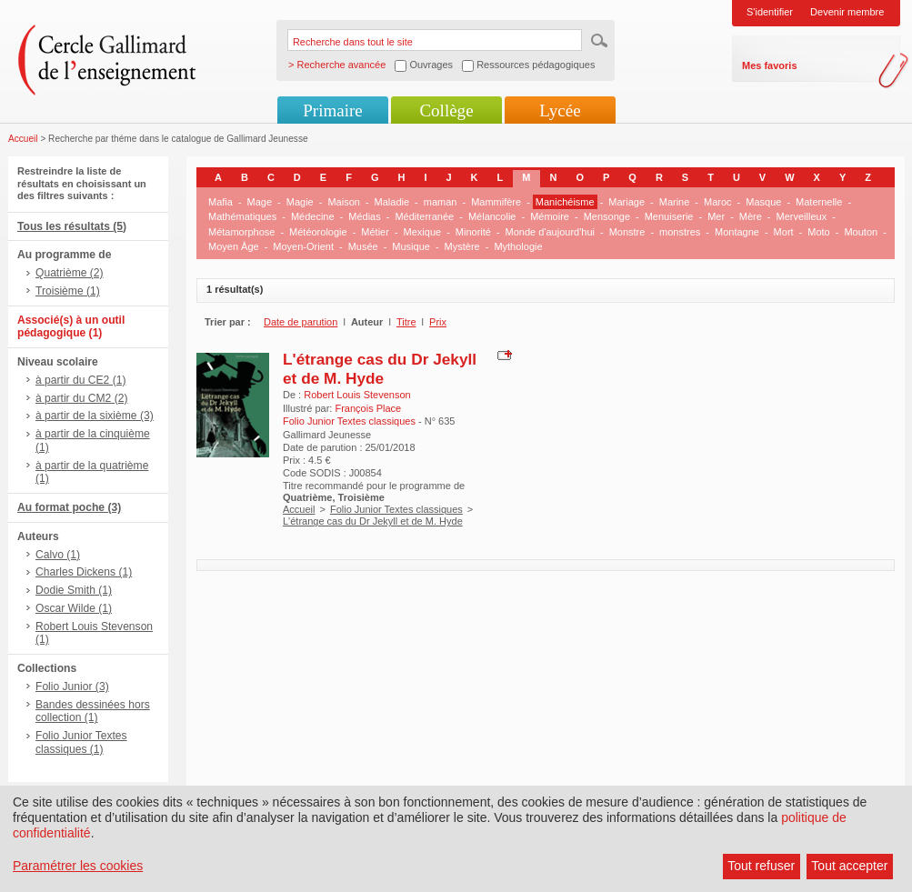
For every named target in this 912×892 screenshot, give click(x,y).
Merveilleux (802, 216)
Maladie (392, 201)
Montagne (737, 231)
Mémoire (549, 216)
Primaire (332, 110)
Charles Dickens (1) (83, 572)
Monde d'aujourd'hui (550, 231)
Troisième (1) (67, 291)
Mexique (423, 231)
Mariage (626, 201)
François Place (368, 408)
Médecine (313, 216)
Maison (343, 201)
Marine (674, 201)
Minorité (473, 231)
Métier (375, 231)
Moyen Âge (233, 246)
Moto (818, 231)
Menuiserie (669, 216)
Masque (763, 201)
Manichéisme (565, 201)
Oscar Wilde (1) (73, 608)
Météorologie (318, 231)
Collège (446, 110)
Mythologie (518, 246)
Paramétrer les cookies (78, 865)
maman (440, 201)
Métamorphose (241, 231)
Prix (437, 321)
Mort (784, 231)
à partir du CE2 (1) (80, 380)
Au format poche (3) (69, 507)
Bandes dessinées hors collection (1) (92, 711)
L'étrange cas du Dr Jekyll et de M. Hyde (379, 368)
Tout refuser (761, 865)
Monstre (627, 231)
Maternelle (819, 201)
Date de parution (300, 321)
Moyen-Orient (303, 246)
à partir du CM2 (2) (81, 398)
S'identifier (770, 11)
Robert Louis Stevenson (357, 394)
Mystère (462, 246)
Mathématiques (242, 216)
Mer (716, 216)
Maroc (718, 201)
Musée (363, 246)
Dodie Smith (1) (73, 590)
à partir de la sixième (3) (94, 415)
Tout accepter (849, 865)
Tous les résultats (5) (71, 226)
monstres (679, 231)
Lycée (559, 110)
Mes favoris (769, 65)
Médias (364, 216)
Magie (300, 201)
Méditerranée (424, 216)
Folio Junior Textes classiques (396, 509)
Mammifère (496, 201)
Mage (260, 201)
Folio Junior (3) (72, 686)
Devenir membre (847, 11)
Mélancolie (492, 216)
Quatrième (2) (69, 272)
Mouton (860, 231)
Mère (750, 216)
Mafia (220, 201)
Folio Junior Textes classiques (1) (81, 742)
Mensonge (607, 216)
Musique (411, 246)
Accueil (23, 139)
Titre (406, 321)
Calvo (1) (57, 554)
